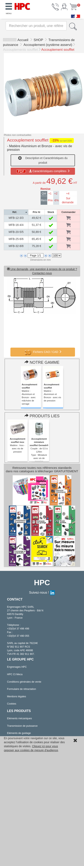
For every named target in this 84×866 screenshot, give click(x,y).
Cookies (11, 703)
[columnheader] (16, 212)
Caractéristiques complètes (43, 171)
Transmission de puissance (22, 725)
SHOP (39, 40)
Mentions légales (16, 696)
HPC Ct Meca (15, 674)
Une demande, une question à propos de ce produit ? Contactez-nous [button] (42, 271)
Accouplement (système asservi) (48, 45)
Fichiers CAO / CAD (43, 352)
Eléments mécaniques (19, 718)
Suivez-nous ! (42, 592)
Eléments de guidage (19, 733)
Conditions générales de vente (24, 681)
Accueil (22, 40)
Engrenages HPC (17, 667)
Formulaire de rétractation (21, 689)
